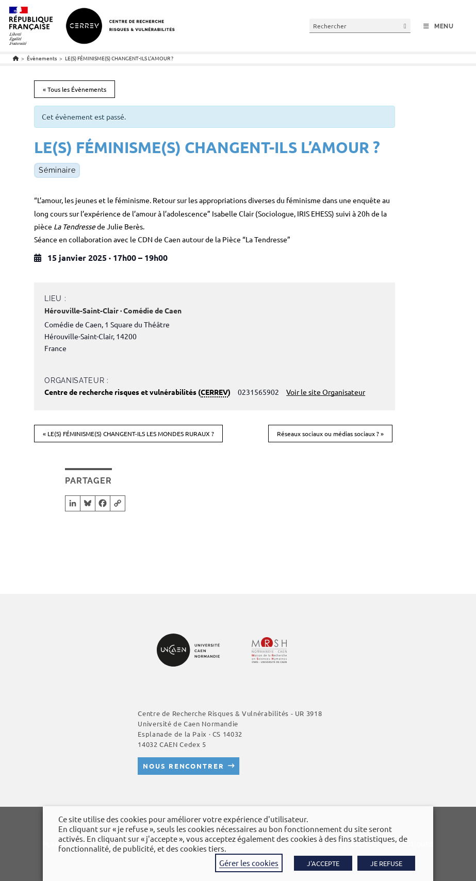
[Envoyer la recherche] (405, 25)
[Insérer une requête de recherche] (360, 25)
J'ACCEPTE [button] (323, 863)
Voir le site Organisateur (325, 391)
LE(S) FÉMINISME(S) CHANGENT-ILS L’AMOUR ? (119, 58)
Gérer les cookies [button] (248, 863)
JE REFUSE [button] (386, 863)
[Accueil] (16, 58)
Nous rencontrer (183, 765)
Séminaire (57, 170)
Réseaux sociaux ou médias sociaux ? (330, 433)
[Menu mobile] (438, 26)
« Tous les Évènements (74, 89)
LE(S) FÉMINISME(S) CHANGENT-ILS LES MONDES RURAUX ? (128, 433)
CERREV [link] (214, 391)
